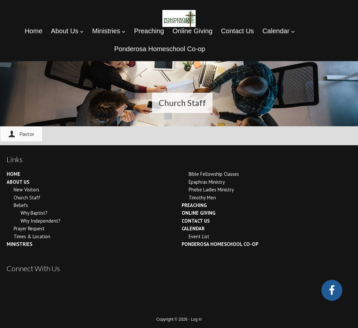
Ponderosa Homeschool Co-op (220, 244)
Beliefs (21, 205)
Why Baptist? (34, 213)
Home (13, 174)
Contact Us (196, 221)
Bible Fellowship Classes (214, 174)
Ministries (19, 244)
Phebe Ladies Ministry (211, 189)
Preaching (194, 205)
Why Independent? (41, 221)
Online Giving (199, 213)
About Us (18, 182)
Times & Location (32, 236)
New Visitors (26, 189)
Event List (199, 236)
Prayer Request (29, 228)
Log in (196, 319)
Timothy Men (202, 197)
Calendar (193, 228)
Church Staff (27, 197)
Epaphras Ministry (207, 182)
